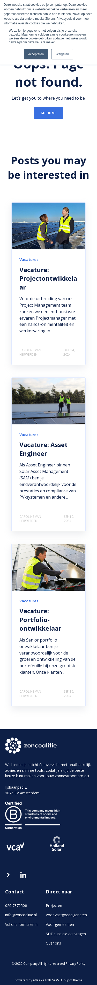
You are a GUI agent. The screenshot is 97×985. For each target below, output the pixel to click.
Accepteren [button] (36, 54)
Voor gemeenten (60, 924)
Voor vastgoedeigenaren (66, 915)
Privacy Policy (75, 963)
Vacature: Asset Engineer (43, 449)
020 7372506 (16, 905)
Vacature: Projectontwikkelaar (48, 278)
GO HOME (49, 113)
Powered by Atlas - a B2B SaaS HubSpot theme (48, 980)
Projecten (54, 905)
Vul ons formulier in (21, 924)
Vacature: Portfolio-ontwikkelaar (40, 619)
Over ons (53, 943)
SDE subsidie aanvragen (66, 934)
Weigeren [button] (62, 54)
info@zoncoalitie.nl (21, 915)
